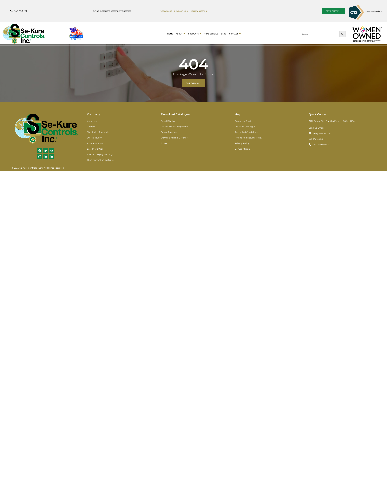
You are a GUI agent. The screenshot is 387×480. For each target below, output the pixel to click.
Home (170, 34)
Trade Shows (211, 34)
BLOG (223, 34)
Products (195, 33)
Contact (235, 33)
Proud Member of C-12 (374, 11)
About (180, 33)
